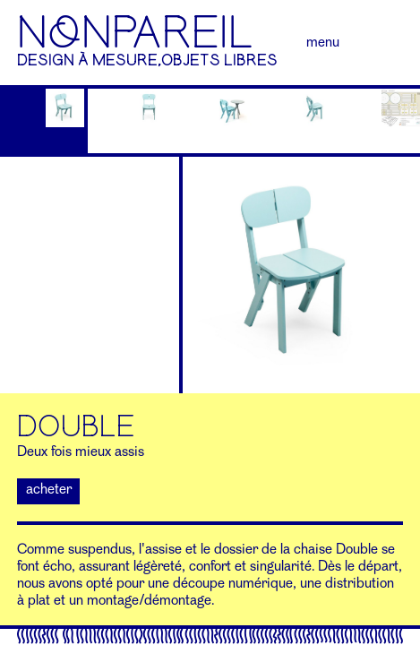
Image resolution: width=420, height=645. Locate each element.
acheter (49, 490)
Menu (322, 43)
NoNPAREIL (135, 33)
